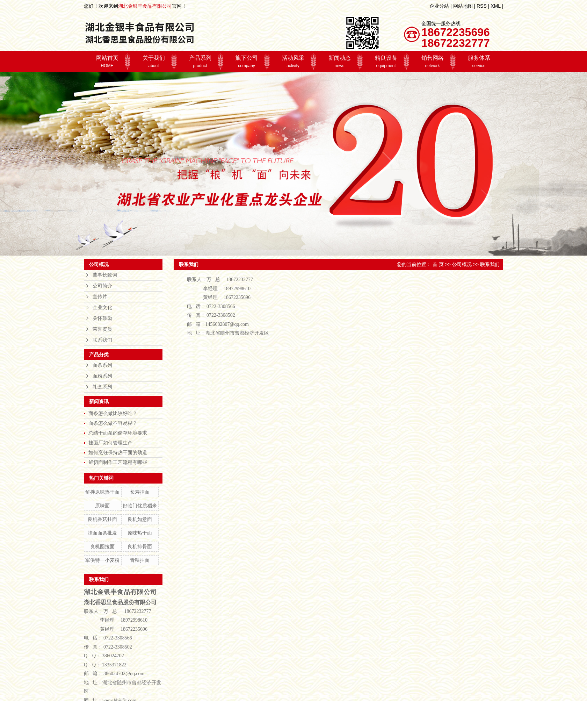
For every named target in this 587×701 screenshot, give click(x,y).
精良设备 (386, 61)
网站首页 (107, 61)
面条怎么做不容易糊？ (112, 423)
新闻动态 (339, 61)
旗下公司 (246, 61)
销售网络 (432, 61)
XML (495, 6)
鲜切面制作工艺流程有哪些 (117, 462)
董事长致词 (105, 275)
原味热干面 (140, 533)
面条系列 (102, 365)
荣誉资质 (102, 329)
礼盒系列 (102, 386)
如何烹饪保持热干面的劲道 (117, 452)
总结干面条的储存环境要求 (117, 433)
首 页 (438, 264)
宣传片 (100, 296)
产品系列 (200, 61)
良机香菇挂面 (102, 519)
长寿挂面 (140, 492)
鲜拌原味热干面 (102, 492)
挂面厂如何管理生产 (110, 442)
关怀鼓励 (102, 318)
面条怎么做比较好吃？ (112, 413)
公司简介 (102, 285)
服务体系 (479, 61)
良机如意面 (140, 519)
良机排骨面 (140, 546)
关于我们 (153, 61)
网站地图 (463, 6)
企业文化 (102, 307)
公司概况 (462, 264)
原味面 (102, 505)
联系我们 (102, 340)
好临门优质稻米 (140, 505)
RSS (482, 6)
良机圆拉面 (102, 546)
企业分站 (439, 6)
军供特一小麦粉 (102, 560)
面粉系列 (102, 376)
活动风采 (293, 61)
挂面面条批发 (102, 533)
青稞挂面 (140, 560)
